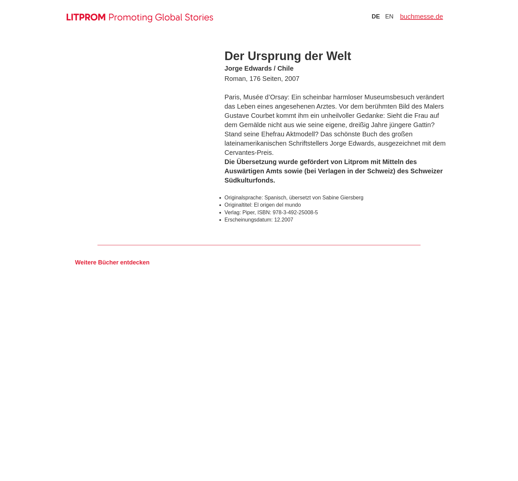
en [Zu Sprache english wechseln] (389, 16)
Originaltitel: (238, 205)
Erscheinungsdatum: (249, 220)
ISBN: (264, 212)
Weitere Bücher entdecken (112, 262)
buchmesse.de (421, 16)
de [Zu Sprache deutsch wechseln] (376, 16)
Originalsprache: (244, 197)
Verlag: (233, 212)
